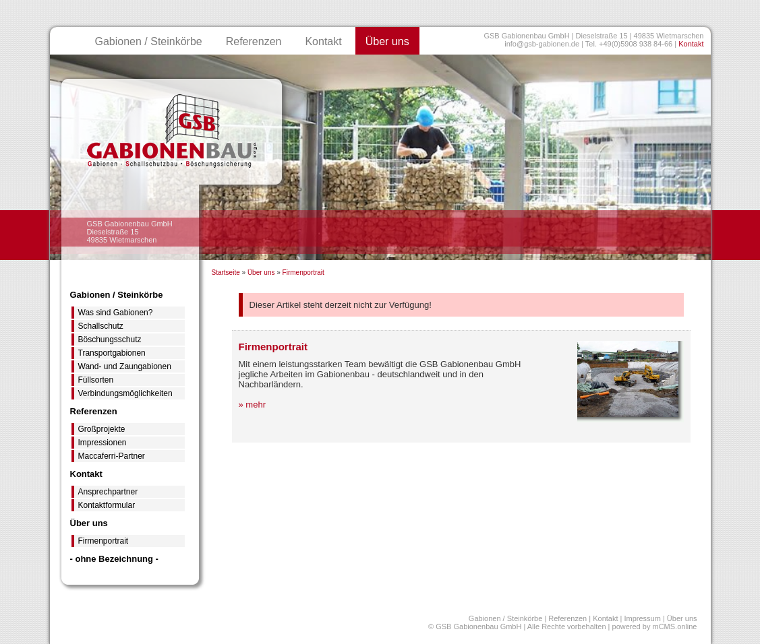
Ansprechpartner (108, 491)
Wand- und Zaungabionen (124, 366)
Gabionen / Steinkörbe (148, 41)
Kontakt (690, 44)
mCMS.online (674, 626)
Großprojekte (101, 429)
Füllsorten (96, 380)
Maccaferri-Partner (111, 456)
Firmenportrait (303, 272)
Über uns (387, 41)
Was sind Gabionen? (115, 312)
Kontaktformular (107, 505)
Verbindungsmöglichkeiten (125, 393)
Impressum (642, 618)
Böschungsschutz (110, 339)
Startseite (226, 272)
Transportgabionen (112, 353)
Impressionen (102, 442)
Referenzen (254, 41)
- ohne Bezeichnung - (114, 559)
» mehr (252, 404)
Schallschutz (100, 326)
